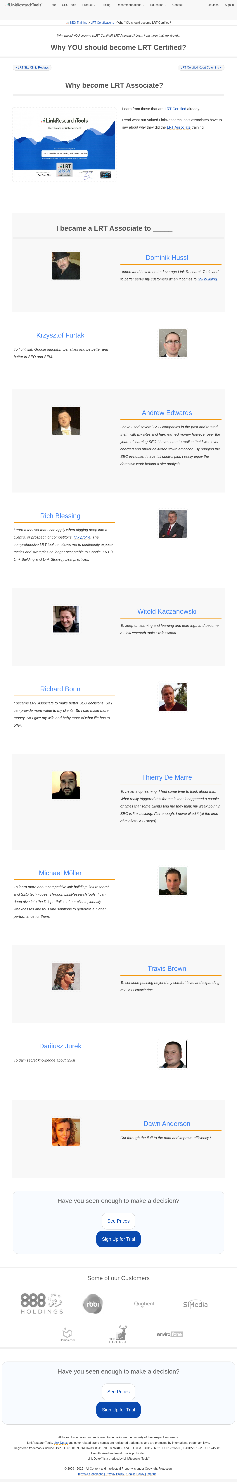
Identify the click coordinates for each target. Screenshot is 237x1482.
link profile (82, 537)
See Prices (118, 1221)
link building (207, 279)
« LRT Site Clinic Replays (32, 67)
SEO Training (78, 22)
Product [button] (88, 4)
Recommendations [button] (130, 4)
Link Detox (61, 1442)
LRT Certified (175, 109)
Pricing (105, 4)
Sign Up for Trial (118, 1239)
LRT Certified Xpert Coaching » (201, 67)
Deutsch (211, 4)
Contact (177, 4)
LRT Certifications (102, 22)
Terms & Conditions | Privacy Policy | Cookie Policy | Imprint (117, 1474)
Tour (53, 4)
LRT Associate (179, 127)
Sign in (229, 4)
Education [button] (158, 4)
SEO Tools (69, 4)
